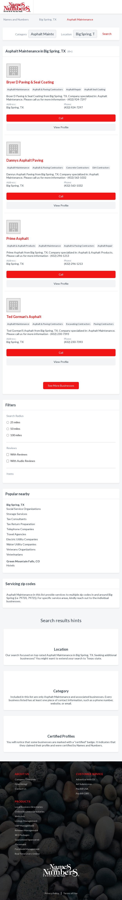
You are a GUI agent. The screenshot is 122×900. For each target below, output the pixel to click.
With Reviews (18, 454)
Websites (20, 816)
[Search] (106, 34)
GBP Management (24, 825)
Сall (61, 118)
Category (21, 34)
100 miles (16, 435)
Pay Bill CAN (82, 793)
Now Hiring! (21, 784)
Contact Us (20, 788)
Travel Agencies (16, 534)
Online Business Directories (30, 811)
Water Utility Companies (21, 544)
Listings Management (26, 820)
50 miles (15, 428)
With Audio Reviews (22, 460)
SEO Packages (22, 835)
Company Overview (25, 779)
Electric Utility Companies (22, 539)
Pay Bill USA (82, 788)
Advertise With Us (85, 779)
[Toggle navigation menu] (116, 7)
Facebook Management (27, 849)
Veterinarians (14, 554)
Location (66, 34)
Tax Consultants (16, 519)
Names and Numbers (16, 19)
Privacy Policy (52, 893)
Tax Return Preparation (20, 524)
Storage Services (16, 514)
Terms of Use (70, 893)
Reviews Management (26, 830)
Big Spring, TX (47, 19)
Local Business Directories (29, 806)
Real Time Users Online (27, 853)
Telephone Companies (20, 529)
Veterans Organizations (21, 549)
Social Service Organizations (23, 508)
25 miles (15, 422)
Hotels (10, 565)
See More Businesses (61, 385)
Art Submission (84, 784)
